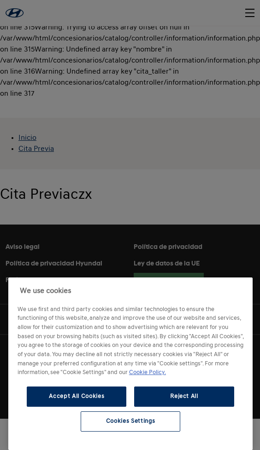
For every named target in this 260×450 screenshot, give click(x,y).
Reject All (184, 396)
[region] (130, 363)
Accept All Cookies (76, 396)
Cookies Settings (130, 421)
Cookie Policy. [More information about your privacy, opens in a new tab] (147, 372)
